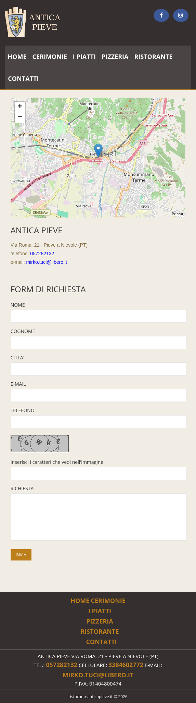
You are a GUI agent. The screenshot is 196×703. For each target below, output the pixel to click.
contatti (23, 78)
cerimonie (49, 56)
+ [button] (20, 107)
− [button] (20, 117)
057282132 (42, 253)
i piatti (84, 56)
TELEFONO (23, 410)
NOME (18, 304)
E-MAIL (18, 384)
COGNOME (23, 331)
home (17, 56)
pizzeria (115, 56)
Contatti (101, 642)
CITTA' (17, 357)
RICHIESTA (22, 488)
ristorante (153, 56)
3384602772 (126, 665)
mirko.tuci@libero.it (46, 262)
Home (79, 600)
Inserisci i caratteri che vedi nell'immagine (57, 462)
